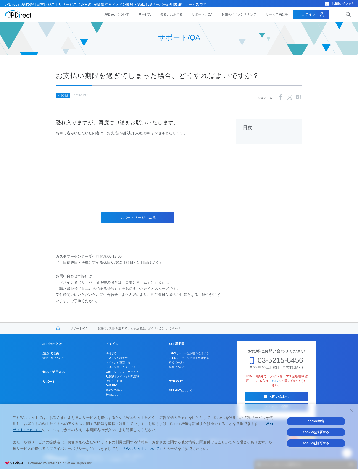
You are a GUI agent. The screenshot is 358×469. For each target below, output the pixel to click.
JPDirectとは (52, 344)
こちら (273, 381)
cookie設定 (316, 421)
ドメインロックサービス (121, 367)
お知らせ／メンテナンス (239, 14)
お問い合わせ (342, 3)
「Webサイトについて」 (142, 449)
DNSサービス (114, 381)
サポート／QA (202, 14)
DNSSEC (111, 385)
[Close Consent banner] (352, 411)
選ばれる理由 (50, 353)
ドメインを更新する (118, 362)
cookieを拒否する (316, 432)
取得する (111, 353)
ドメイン (112, 344)
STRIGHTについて (180, 390)
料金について (114, 394)
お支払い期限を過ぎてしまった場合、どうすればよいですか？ (139, 328)
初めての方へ (114, 390)
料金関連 (63, 95)
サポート (48, 381)
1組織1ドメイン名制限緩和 (122, 376)
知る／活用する (171, 14)
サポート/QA (78, 328)
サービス (144, 14)
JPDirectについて (116, 14)
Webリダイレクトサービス (122, 371)
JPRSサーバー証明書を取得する (189, 353)
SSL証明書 (177, 344)
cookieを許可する (316, 443)
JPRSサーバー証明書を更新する (189, 358)
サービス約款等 (277, 14)
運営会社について (53, 358)
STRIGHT (176, 381)
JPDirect (18, 14)
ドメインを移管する (118, 358)
